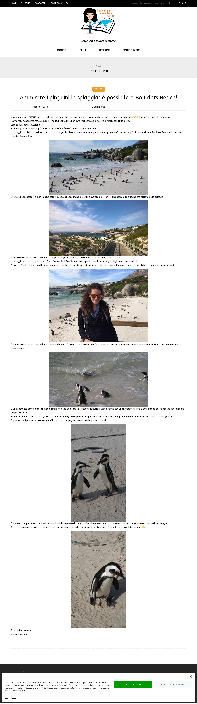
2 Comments (98, 107)
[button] (190, 676)
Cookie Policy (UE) (58, 3)
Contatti (40, 3)
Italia (82, 50)
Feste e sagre (131, 50)
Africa (98, 89)
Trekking (104, 50)
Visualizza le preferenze (173, 684)
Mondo (61, 50)
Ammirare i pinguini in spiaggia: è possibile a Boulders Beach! (98, 97)
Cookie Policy (10, 698)
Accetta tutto (133, 684)
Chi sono (25, 3)
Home (13, 3)
